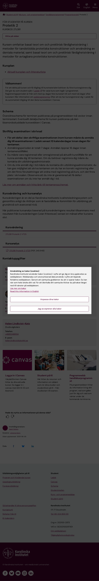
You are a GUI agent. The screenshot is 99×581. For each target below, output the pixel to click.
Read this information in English (24, 291)
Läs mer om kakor (18, 288)
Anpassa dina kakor (49, 299)
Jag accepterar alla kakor (49, 308)
